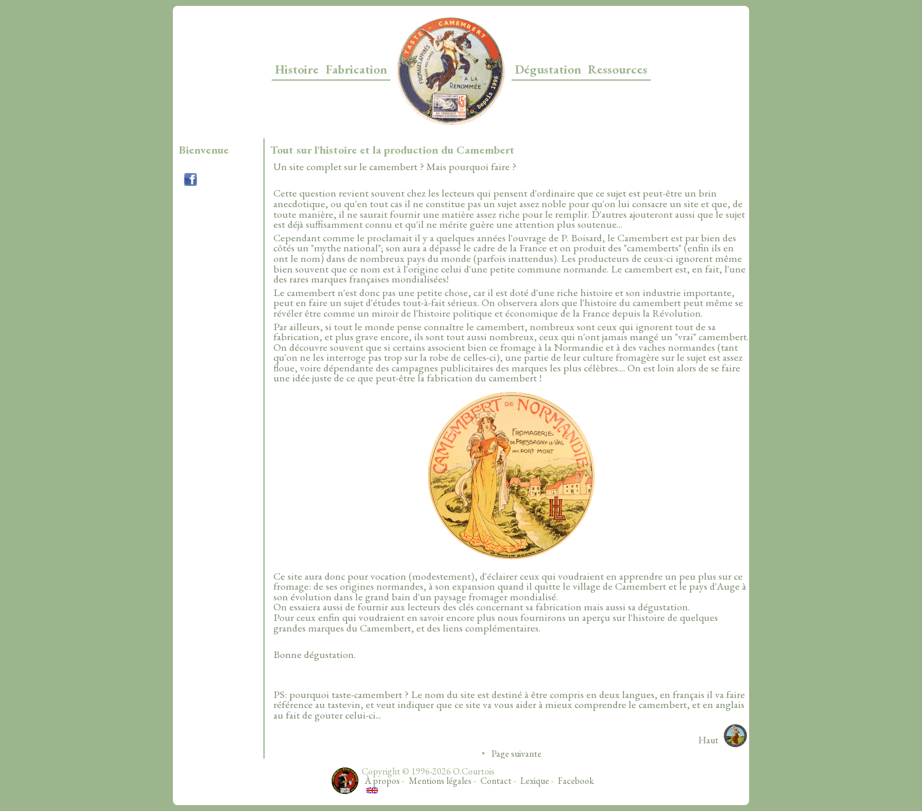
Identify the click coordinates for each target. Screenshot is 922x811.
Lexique (534, 781)
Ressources (617, 69)
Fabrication (356, 69)
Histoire (297, 69)
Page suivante (517, 753)
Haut (709, 740)
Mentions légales (440, 781)
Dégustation (548, 69)
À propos (382, 781)
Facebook (576, 781)
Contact (496, 781)
